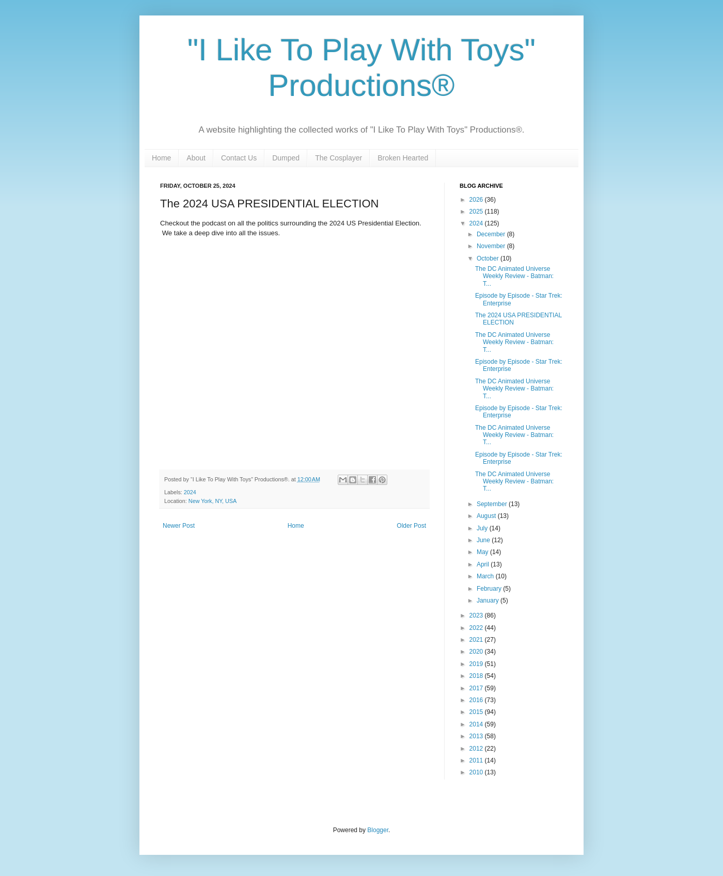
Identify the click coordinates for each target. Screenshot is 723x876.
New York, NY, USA (212, 501)
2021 (477, 639)
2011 (477, 760)
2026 (477, 199)
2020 (477, 651)
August (487, 516)
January (488, 600)
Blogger (377, 830)
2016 (477, 700)
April (484, 564)
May (483, 552)
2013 (477, 736)
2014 (477, 724)
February (490, 588)
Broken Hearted (403, 158)
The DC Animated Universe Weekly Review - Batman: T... (514, 276)
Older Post (411, 525)
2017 (477, 688)
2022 (477, 627)
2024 (190, 492)
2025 (477, 211)
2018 (477, 675)
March (486, 576)
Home (161, 158)
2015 (477, 712)
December (492, 234)
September (493, 504)
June (484, 540)
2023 (477, 615)
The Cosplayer (338, 158)
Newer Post (179, 525)
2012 (477, 748)
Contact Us (239, 158)
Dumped (286, 158)
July (483, 528)
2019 (477, 664)
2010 (477, 772)
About (196, 158)
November (492, 246)
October (488, 258)
